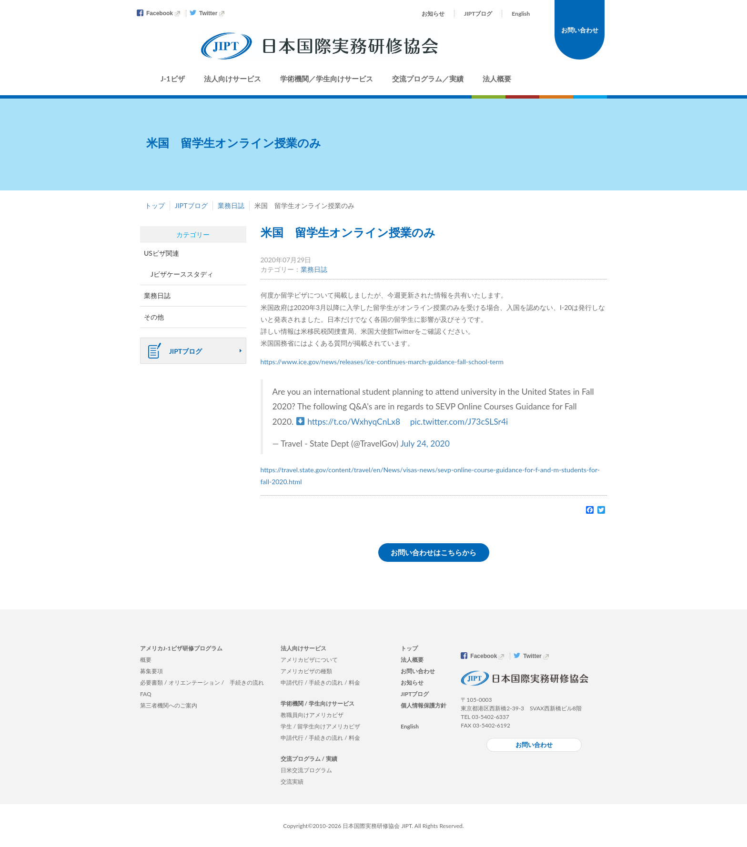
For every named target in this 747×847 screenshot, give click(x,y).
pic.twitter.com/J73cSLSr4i (459, 422)
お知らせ (433, 13)
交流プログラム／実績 (428, 78)
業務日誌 (231, 205)
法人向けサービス (232, 78)
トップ (155, 205)
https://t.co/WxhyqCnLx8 (353, 422)
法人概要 (497, 78)
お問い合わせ (579, 30)
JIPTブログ (478, 13)
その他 (154, 317)
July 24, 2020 (424, 443)
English (521, 13)
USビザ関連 (161, 253)
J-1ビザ (173, 78)
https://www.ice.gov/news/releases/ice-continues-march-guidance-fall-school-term (382, 362)
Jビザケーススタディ (182, 274)
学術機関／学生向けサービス (326, 78)
